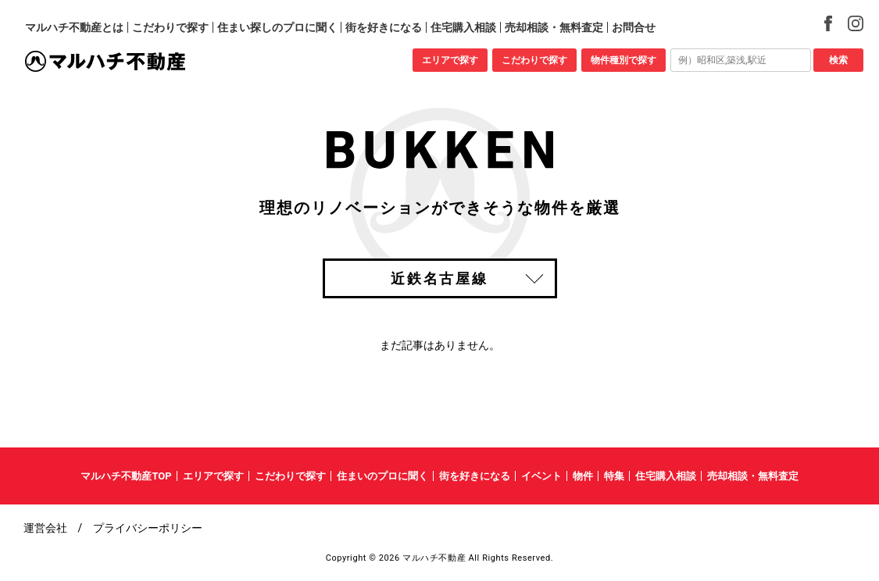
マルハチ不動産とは (74, 27)
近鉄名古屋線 (439, 278)
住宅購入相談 (463, 27)
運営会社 (45, 528)
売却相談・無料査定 (554, 27)
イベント (541, 476)
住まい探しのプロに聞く (277, 27)
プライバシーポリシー (147, 528)
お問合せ (634, 27)
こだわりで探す (534, 60)
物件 (583, 476)
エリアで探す (450, 60)
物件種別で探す (623, 60)
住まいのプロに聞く (382, 476)
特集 (614, 476)
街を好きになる (383, 27)
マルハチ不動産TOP (125, 476)
